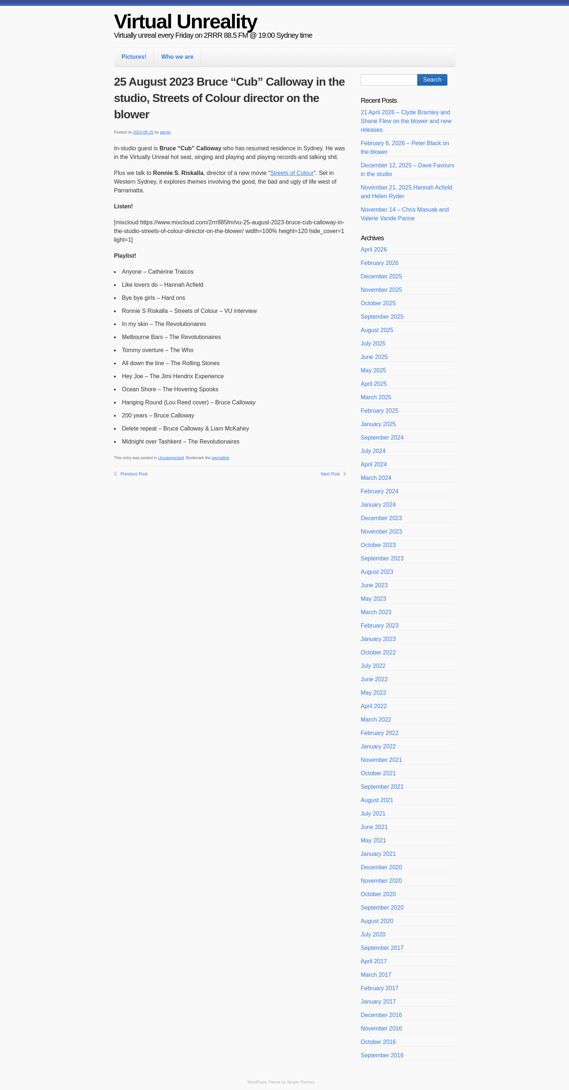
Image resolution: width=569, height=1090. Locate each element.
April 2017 (374, 961)
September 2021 (382, 787)
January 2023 (378, 639)
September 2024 (382, 437)
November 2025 (381, 290)
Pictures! (134, 57)
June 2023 (374, 585)
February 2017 (379, 988)
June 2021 (374, 827)
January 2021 (378, 854)
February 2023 (379, 625)
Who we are (177, 57)
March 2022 (376, 720)
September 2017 (382, 948)
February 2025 (379, 411)
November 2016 (381, 1028)
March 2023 (376, 612)
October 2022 (378, 652)
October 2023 (378, 545)
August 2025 (377, 330)
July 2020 (373, 934)
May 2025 (373, 370)
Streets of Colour (292, 173)
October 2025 (378, 303)
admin (165, 132)
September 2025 (382, 317)
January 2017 (378, 1002)
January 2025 (378, 424)
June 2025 (374, 357)
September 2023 (382, 558)
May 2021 (373, 840)
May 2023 (373, 599)
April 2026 (374, 249)
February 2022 (379, 733)
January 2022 (378, 746)
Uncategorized (171, 458)
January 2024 (378, 505)
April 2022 (374, 706)
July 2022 (373, 666)
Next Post (330, 474)
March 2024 (376, 478)
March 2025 (376, 397)
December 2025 (381, 276)
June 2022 (374, 679)
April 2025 (374, 384)
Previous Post (133, 474)
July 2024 (373, 451)
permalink (220, 458)
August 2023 (377, 572)
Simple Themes (300, 1082)
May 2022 (373, 693)
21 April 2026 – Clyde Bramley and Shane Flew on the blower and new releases (406, 121)
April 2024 (374, 464)
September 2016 (382, 1055)
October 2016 (378, 1042)
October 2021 (378, 773)
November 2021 (381, 760)
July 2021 (373, 814)
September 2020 (382, 908)
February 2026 (379, 263)
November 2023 (381, 531)
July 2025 (373, 343)
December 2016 (381, 1015)
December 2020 (381, 867)
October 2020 (378, 894)
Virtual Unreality (185, 21)
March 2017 (376, 975)
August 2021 (377, 800)
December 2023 (381, 518)
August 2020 (377, 921)
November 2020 (381, 881)
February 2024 (379, 491)
